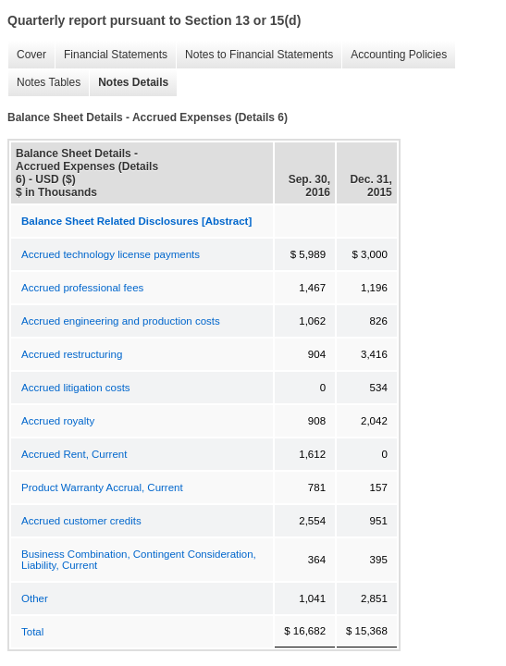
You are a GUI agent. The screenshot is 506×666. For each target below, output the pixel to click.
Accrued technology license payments (110, 254)
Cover (26, 55)
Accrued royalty (57, 420)
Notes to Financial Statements (254, 55)
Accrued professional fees (82, 287)
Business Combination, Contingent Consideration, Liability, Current (138, 560)
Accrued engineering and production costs (120, 321)
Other (34, 598)
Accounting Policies (394, 55)
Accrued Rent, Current (74, 454)
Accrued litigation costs (75, 387)
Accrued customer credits (81, 520)
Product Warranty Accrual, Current (102, 487)
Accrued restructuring (71, 354)
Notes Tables (43, 83)
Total (32, 631)
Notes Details (128, 83)
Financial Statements (111, 55)
